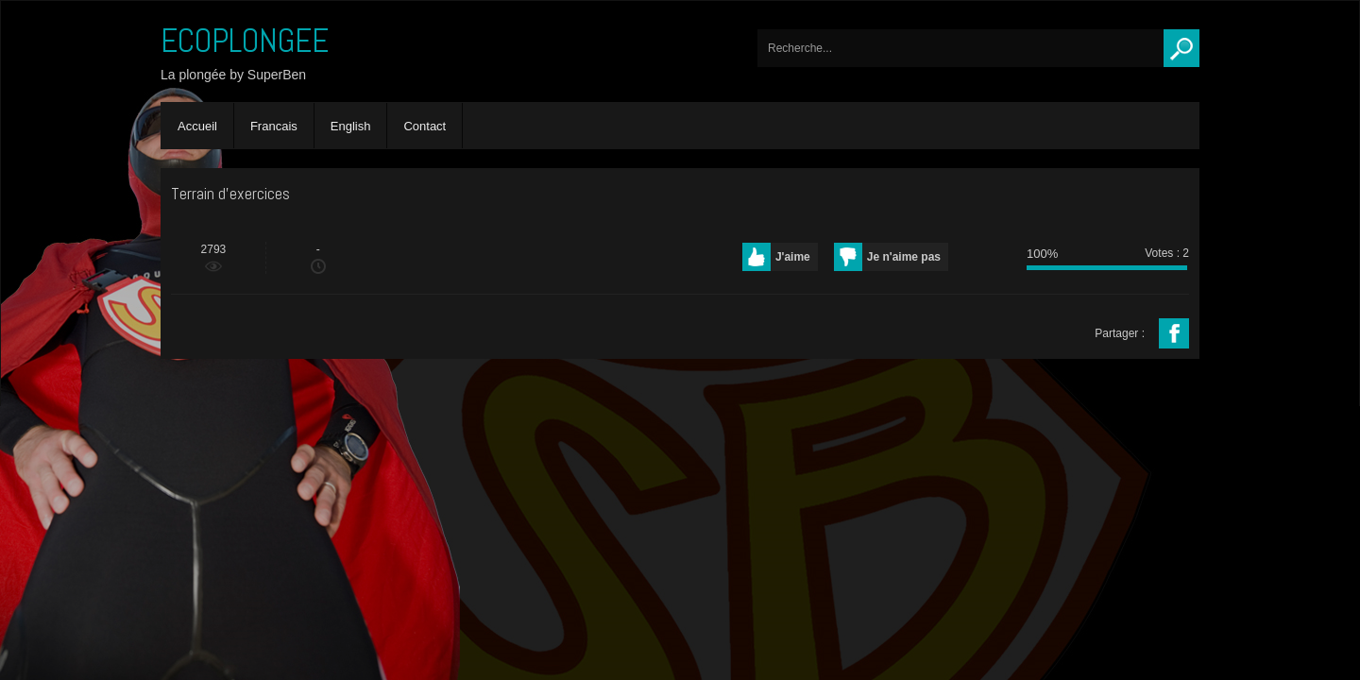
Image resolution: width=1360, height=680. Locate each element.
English (351, 126)
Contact (424, 126)
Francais (274, 126)
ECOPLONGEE (245, 40)
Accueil (197, 126)
